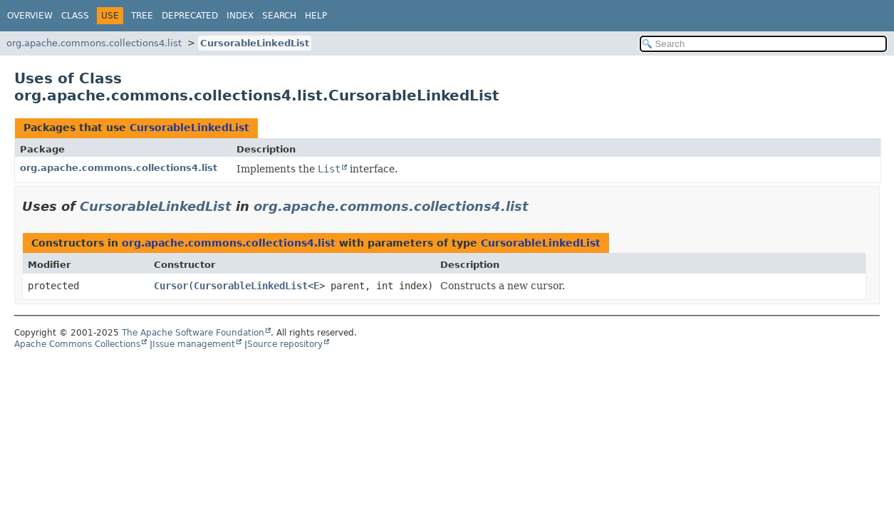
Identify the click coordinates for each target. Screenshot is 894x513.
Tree (142, 16)
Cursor (171, 285)
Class (75, 16)
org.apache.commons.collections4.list (94, 43)
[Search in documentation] (764, 44)
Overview (30, 16)
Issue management (193, 344)
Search (279, 16)
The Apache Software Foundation (193, 333)
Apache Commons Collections (77, 344)
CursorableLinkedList (254, 43)
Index (240, 16)
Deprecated (190, 16)
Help (316, 16)
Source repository (285, 344)
